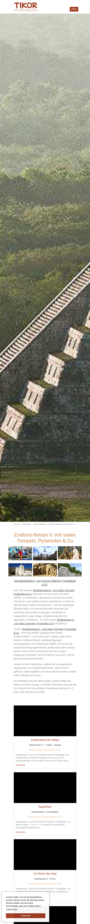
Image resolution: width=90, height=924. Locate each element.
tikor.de (16, 524)
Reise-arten (26, 524)
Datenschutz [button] (11, 909)
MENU (74, 9)
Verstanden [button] (25, 916)
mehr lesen (20, 765)
